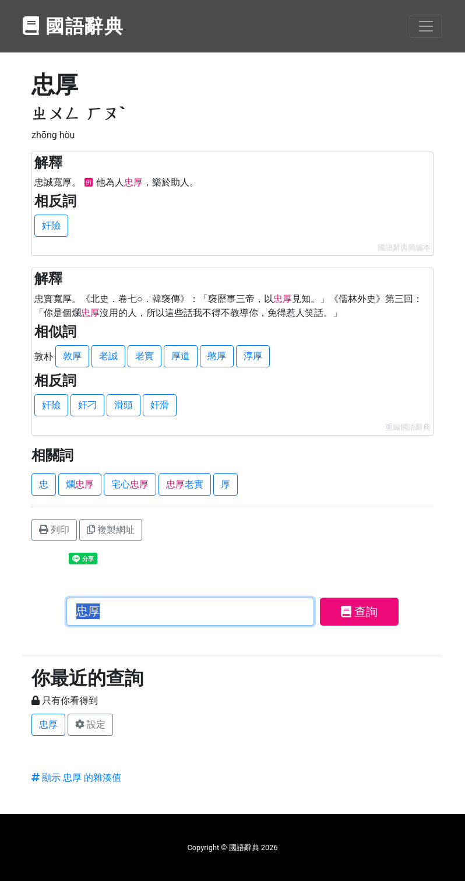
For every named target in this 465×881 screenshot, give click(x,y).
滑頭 (123, 404)
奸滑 (159, 404)
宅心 (130, 484)
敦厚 (72, 355)
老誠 (108, 355)
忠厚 (48, 724)
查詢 (359, 612)
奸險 (51, 225)
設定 (90, 724)
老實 (144, 355)
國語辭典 (73, 26)
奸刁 (87, 404)
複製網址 (111, 529)
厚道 (180, 355)
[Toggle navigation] (426, 26)
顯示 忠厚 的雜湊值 (76, 777)
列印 (54, 529)
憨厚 (216, 355)
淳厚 (253, 355)
